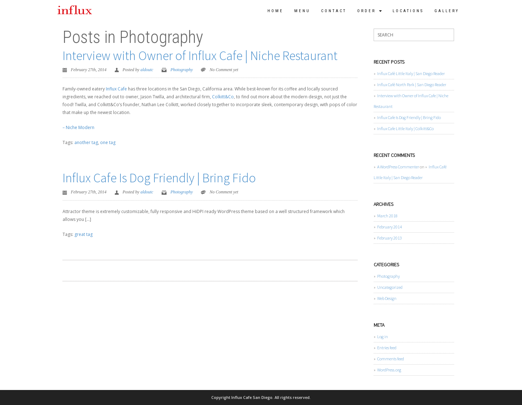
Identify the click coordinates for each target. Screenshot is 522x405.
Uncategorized (390, 287)
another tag (86, 142)
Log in (382, 336)
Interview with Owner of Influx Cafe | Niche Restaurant (200, 56)
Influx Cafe (116, 89)
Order (369, 11)
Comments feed (390, 358)
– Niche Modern (78, 127)
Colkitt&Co (223, 97)
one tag (107, 142)
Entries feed (387, 347)
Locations (408, 11)
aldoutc (147, 69)
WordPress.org (389, 369)
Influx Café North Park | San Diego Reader (411, 84)
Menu (302, 11)
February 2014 (389, 226)
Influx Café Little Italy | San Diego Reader (411, 73)
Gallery (446, 11)
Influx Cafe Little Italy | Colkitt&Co (405, 128)
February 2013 (389, 238)
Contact (333, 11)
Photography (182, 69)
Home (275, 11)
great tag (83, 234)
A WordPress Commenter (398, 166)
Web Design (387, 298)
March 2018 (387, 215)
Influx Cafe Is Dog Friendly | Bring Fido (159, 178)
